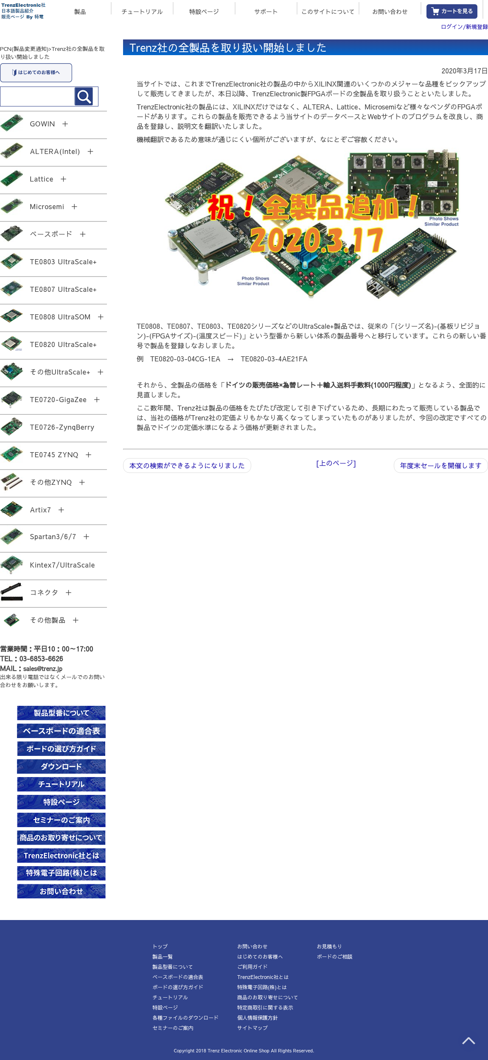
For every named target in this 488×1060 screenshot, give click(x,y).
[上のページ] (336, 462)
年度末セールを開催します (441, 465)
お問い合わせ (390, 10)
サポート (266, 10)
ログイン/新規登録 (464, 27)
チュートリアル (142, 10)
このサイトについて (328, 10)
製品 (80, 10)
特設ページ (204, 10)
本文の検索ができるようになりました (187, 465)
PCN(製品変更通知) (24, 49)
